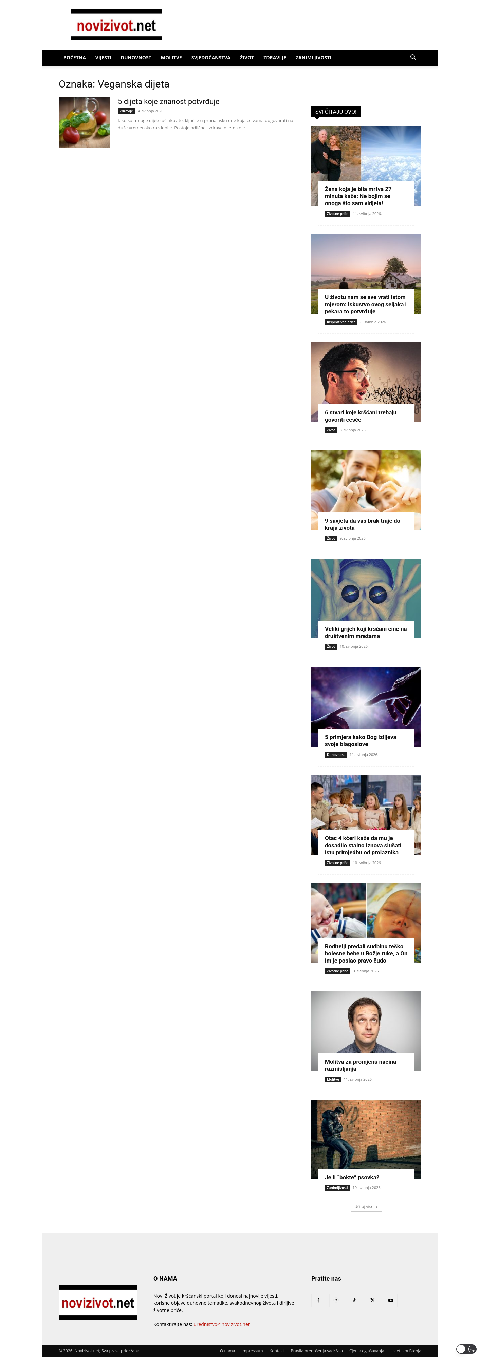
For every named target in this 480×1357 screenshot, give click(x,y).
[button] (413, 58)
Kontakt (277, 1351)
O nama (227, 1351)
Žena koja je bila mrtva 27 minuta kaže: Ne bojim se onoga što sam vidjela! (358, 196)
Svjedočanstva (210, 57)
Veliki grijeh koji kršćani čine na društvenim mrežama (366, 632)
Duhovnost (136, 57)
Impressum (252, 1351)
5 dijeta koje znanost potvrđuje (168, 101)
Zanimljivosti (313, 57)
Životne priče (337, 213)
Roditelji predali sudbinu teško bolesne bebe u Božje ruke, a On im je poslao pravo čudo (366, 953)
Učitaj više (366, 1206)
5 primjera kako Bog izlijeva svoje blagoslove (360, 741)
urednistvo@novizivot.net (221, 1324)
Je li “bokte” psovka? (352, 1177)
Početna (74, 57)
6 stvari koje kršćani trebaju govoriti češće (360, 416)
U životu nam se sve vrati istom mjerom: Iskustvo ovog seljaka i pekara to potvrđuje (366, 304)
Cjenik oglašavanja (366, 1351)
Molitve (171, 57)
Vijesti (103, 57)
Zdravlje (274, 57)
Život (247, 57)
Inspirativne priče (341, 321)
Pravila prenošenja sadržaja (317, 1351)
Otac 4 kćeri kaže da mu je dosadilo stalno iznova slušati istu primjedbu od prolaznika (363, 845)
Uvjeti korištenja (406, 1351)
